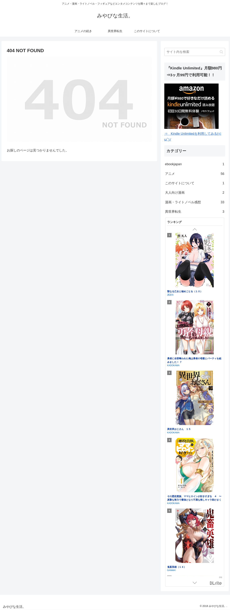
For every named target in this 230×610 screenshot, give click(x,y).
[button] (221, 52)
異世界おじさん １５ (179, 429)
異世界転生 (194, 212)
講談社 (170, 294)
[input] (194, 52)
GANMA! (171, 570)
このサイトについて (194, 183)
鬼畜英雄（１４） (176, 567)
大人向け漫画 (194, 192)
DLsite (216, 583)
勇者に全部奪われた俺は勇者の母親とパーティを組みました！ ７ (194, 360)
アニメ (194, 174)
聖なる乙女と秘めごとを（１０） (184, 291)
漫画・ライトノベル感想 (194, 202)
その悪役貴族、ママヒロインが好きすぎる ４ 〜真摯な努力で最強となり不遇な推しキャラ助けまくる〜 (194, 500)
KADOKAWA (173, 365)
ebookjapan (194, 164)
